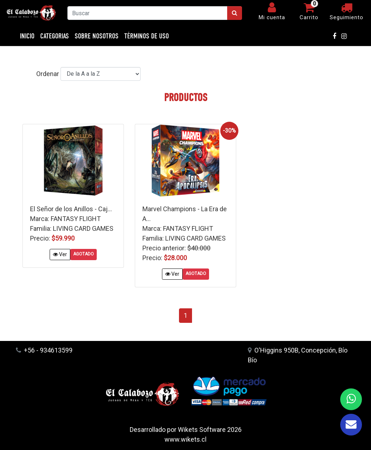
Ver (60, 254)
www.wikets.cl (185, 439)
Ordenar (47, 74)
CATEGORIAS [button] (54, 36)
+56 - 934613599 (44, 350)
